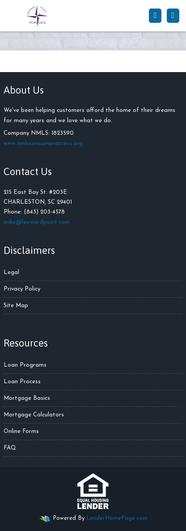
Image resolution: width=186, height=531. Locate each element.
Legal (11, 272)
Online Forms (21, 431)
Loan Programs (25, 365)
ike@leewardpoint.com (39, 222)
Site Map (16, 305)
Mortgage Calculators (34, 415)
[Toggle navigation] (173, 16)
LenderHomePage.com (117, 518)
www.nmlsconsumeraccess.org (43, 143)
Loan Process (22, 382)
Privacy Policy (22, 289)
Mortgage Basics (27, 398)
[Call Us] (155, 16)
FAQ (10, 448)
